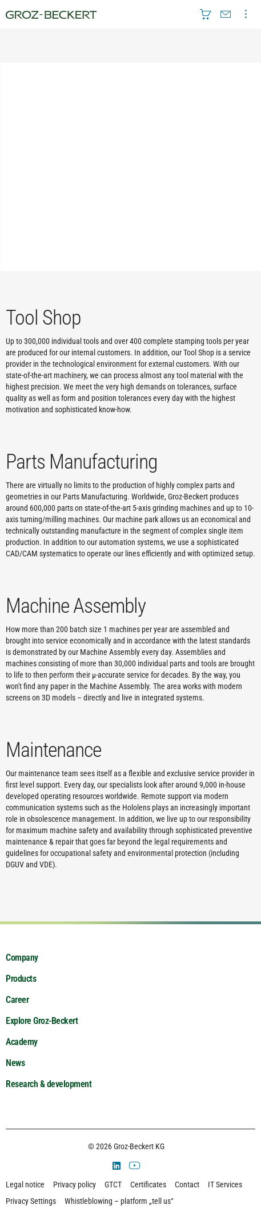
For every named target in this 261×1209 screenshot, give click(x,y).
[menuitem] (205, 14)
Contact (187, 1184)
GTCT (113, 1184)
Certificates (148, 1184)
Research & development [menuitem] (48, 1084)
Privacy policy (74, 1184)
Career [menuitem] (17, 999)
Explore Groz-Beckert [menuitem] (42, 1020)
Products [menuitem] (21, 978)
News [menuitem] (15, 1063)
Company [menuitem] (22, 957)
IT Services (225, 1184)
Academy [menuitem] (22, 1041)
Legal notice (25, 1184)
